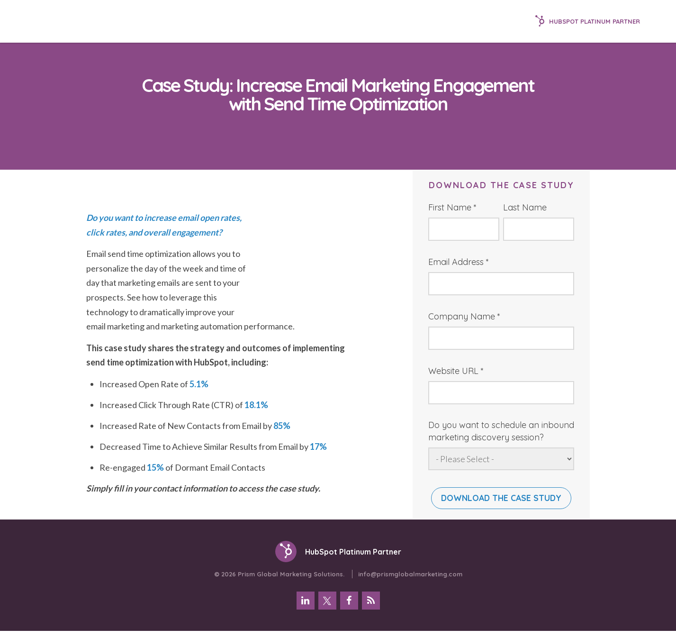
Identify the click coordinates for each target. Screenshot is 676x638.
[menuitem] (306, 607)
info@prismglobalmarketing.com (410, 580)
